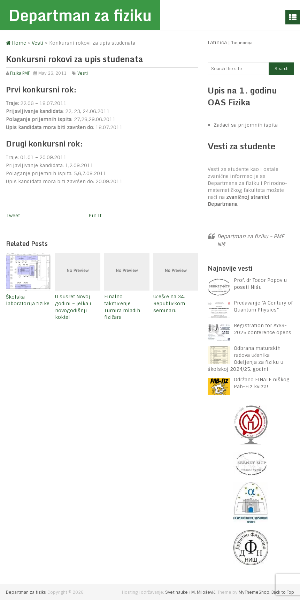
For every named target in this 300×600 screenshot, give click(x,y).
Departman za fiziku (80, 15)
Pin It (95, 215)
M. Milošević (203, 592)
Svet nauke (176, 592)
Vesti (82, 73)
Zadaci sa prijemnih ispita (246, 125)
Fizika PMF (20, 73)
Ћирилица (242, 42)
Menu (292, 17)
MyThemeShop (254, 592)
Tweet (13, 215)
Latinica (217, 42)
